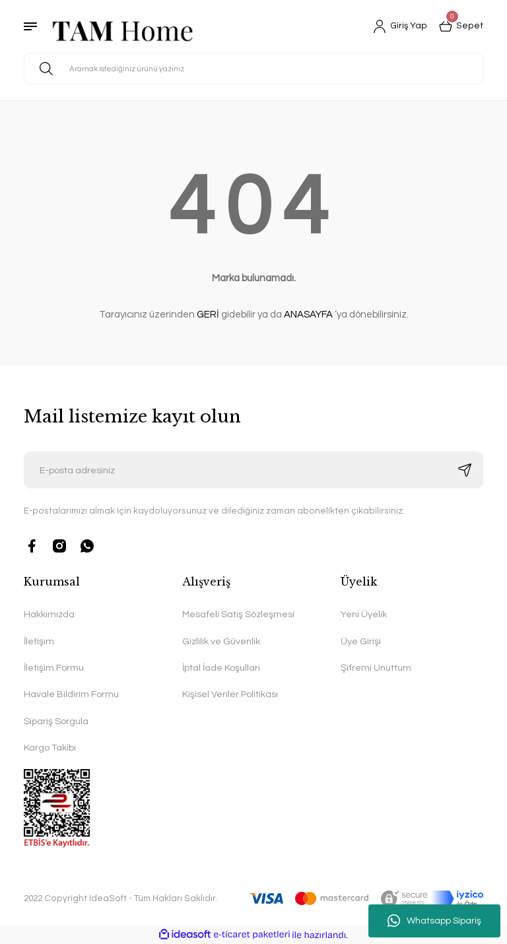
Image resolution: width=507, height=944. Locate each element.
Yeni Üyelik (364, 614)
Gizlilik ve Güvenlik (221, 641)
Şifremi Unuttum (376, 668)
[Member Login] (400, 26)
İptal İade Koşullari (221, 668)
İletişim (39, 641)
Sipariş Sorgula (56, 721)
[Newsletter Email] (253, 470)
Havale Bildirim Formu (71, 694)
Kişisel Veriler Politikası (230, 694)
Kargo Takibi (50, 748)
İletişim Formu (54, 668)
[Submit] (464, 470)
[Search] (253, 68)
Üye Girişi (361, 641)
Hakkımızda (49, 614)
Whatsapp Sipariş (434, 921)
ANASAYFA (308, 315)
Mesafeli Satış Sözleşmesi (238, 614)
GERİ (208, 315)
